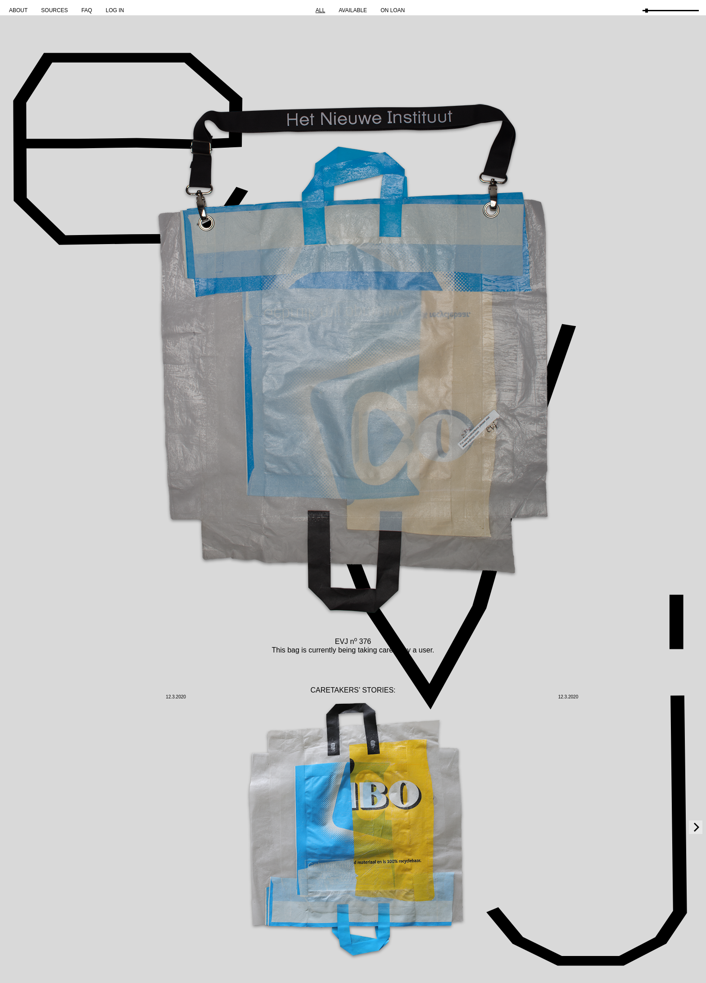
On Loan (392, 10)
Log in (115, 10)
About (18, 10)
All (320, 10)
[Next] (695, 827)
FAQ (86, 10)
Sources (54, 10)
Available (353, 10)
